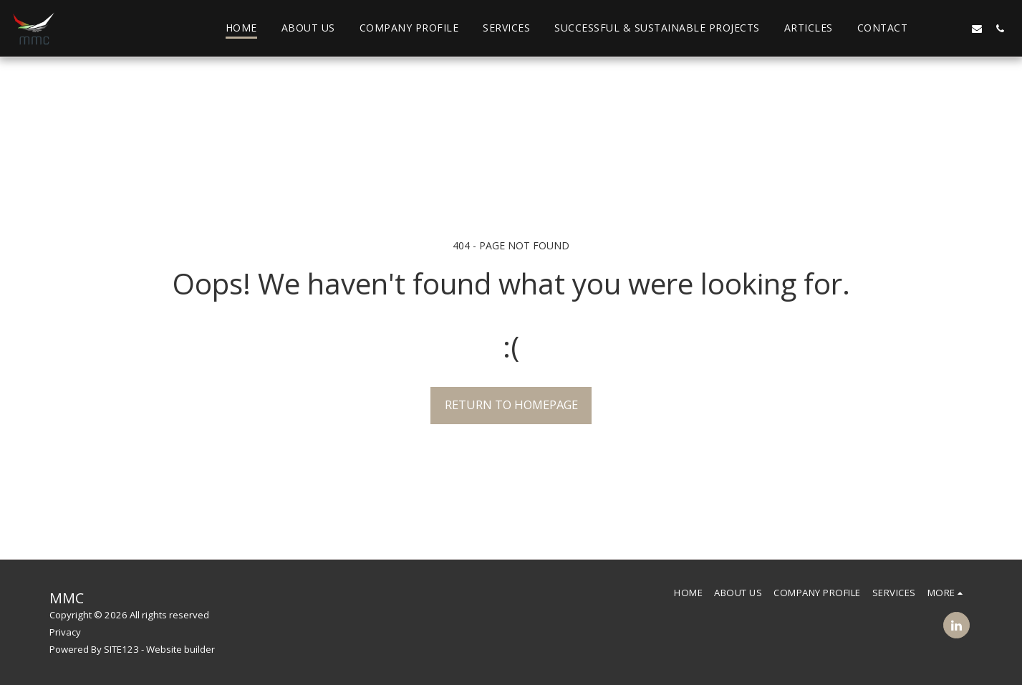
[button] (931, 28)
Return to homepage (511, 404)
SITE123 (121, 649)
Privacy (65, 632)
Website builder (180, 649)
